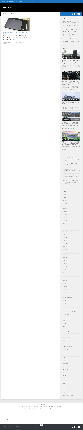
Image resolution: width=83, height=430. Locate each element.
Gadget (15, 32)
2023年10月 (65, 211)
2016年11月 (65, 283)
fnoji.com (9, 7)
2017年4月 (65, 280)
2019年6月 (65, 243)
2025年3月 (65, 191)
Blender (64, 300)
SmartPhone (65, 363)
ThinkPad (65, 378)
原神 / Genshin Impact (68, 395)
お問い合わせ (19, 1)
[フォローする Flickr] (74, 14)
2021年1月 (65, 237)
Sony (64, 366)
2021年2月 (65, 234)
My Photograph (10, 1)
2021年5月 (65, 226)
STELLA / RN (65, 369)
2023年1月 (65, 214)
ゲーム (64, 392)
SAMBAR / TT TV (66, 349)
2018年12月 (65, 249)
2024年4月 (65, 200)
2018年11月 (65, 252)
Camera (65, 303)
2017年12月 (65, 260)
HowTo (64, 320)
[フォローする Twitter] (72, 14)
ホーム (3, 1)
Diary (64, 309)
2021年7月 (65, 223)
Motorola (65, 335)
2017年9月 (65, 266)
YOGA (27, 32)
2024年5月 (65, 197)
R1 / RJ (64, 340)
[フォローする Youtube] (79, 14)
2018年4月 (65, 257)
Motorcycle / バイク (67, 332)
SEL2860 (64, 355)
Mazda (64, 329)
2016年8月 (65, 286)
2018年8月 (65, 255)
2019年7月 (65, 240)
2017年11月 (65, 263)
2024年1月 (65, 206)
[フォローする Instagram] (77, 14)
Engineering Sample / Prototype (70, 311)
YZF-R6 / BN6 (65, 386)
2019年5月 (65, 246)
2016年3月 (65, 289)
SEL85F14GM (65, 358)
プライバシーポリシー (28, 1)
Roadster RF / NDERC (67, 346)
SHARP (64, 360)
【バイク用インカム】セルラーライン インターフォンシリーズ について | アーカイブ (70, 159)
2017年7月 (65, 272)
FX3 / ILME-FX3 (66, 314)
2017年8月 (65, 269)
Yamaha (65, 381)
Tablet (64, 375)
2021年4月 (65, 229)
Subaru (64, 372)
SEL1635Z (65, 352)
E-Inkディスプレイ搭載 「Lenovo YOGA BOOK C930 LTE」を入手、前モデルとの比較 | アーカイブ (15, 37)
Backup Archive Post (8, 32)
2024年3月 (65, 203)
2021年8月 (65, 220)
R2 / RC (64, 343)
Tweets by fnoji (6, 419)
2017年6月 (65, 275)
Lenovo (23, 32)
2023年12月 (65, 208)
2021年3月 (65, 232)
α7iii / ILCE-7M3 (66, 389)
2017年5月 (65, 278)
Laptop (19, 32)
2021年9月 (65, 217)
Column (64, 306)
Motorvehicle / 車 (67, 337)
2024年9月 (65, 194)
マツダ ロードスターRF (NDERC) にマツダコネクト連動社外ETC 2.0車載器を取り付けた (70, 182)
